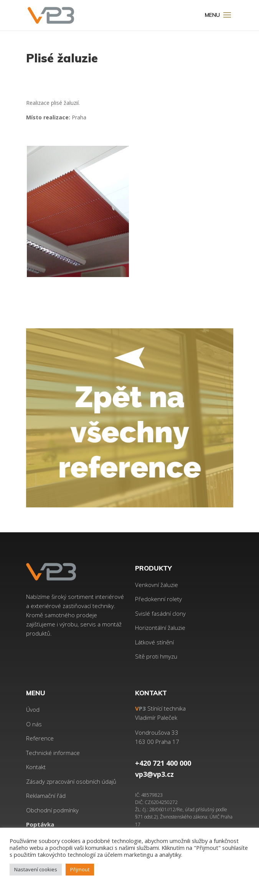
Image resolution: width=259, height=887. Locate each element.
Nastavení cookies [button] (35, 869)
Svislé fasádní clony (160, 613)
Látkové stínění (154, 642)
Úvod (33, 709)
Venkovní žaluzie (156, 585)
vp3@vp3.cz (154, 774)
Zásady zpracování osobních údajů (71, 781)
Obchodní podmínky (52, 810)
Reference (40, 738)
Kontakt (36, 767)
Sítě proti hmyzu (156, 656)
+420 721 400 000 (163, 763)
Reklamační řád (46, 795)
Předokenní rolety (158, 599)
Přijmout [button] (79, 869)
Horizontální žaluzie (160, 627)
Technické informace (53, 753)
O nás (34, 724)
